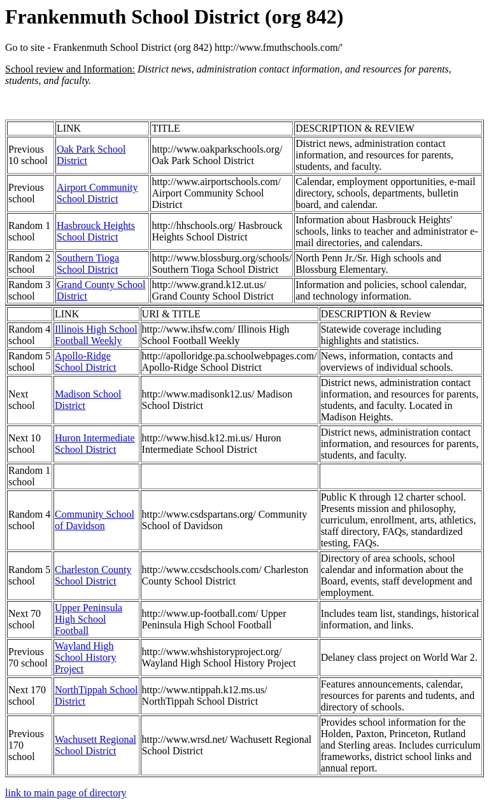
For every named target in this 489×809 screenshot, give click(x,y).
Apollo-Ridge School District (85, 361)
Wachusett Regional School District (95, 745)
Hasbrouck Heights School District (96, 231)
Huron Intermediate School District (95, 443)
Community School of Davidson (94, 520)
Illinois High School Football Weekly (96, 335)
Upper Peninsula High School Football (88, 619)
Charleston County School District (93, 575)
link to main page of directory (66, 792)
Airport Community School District (97, 193)
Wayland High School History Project (85, 657)
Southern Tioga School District (88, 263)
